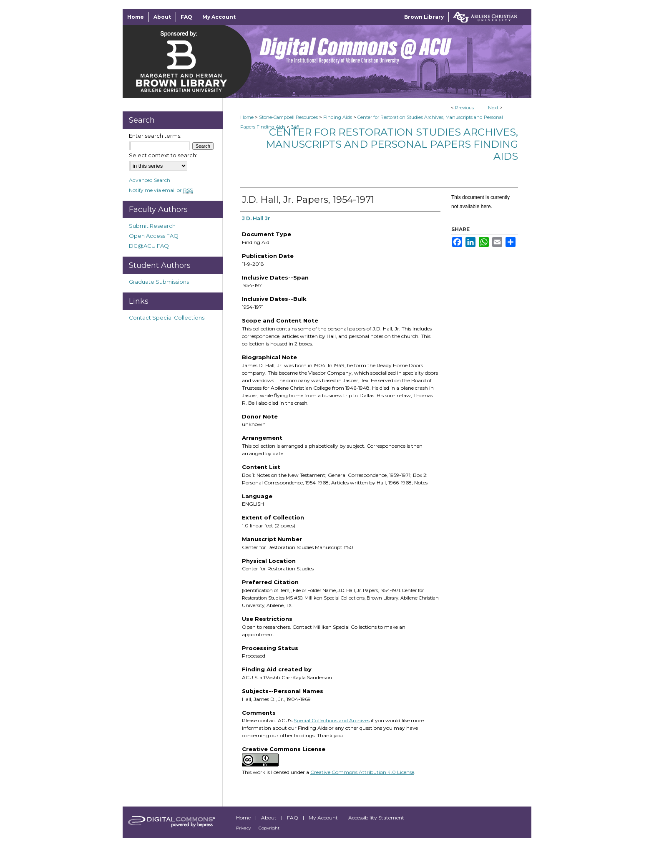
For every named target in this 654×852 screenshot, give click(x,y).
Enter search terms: (155, 135)
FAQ (293, 817)
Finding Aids (337, 117)
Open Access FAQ (154, 235)
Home (247, 117)
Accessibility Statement (376, 817)
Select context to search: (163, 155)
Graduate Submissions (159, 281)
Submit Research (152, 225)
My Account (324, 817)
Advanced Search (149, 180)
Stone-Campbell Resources (288, 117)
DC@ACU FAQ (149, 245)
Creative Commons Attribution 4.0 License (362, 772)
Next (493, 108)
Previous (464, 108)
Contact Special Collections (166, 317)
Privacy (244, 828)
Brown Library (424, 17)
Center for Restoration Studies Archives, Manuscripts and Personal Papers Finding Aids (392, 144)
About (269, 817)
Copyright (269, 828)
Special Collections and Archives (332, 720)
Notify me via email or (161, 190)
